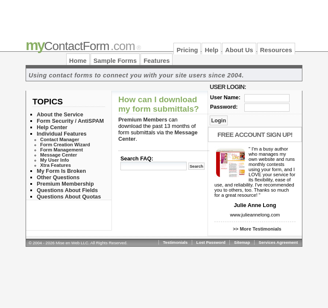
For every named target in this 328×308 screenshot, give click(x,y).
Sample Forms (115, 60)
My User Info (54, 160)
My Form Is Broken (61, 171)
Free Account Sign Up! (255, 134)
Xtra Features (55, 165)
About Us (239, 50)
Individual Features (62, 133)
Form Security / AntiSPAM (70, 121)
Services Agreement (278, 242)
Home (78, 60)
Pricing (187, 50)
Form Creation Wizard (65, 144)
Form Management (61, 149)
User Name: (225, 97)
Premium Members (142, 119)
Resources (276, 50)
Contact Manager (59, 139)
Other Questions (58, 177)
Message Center (58, 154)
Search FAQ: (136, 158)
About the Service (60, 114)
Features (157, 60)
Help (211, 50)
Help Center (52, 127)
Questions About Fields (67, 190)
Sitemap (242, 242)
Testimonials (175, 242)
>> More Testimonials (257, 228)
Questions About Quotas (69, 196)
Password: (224, 107)
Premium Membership (65, 184)
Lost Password (211, 242)
